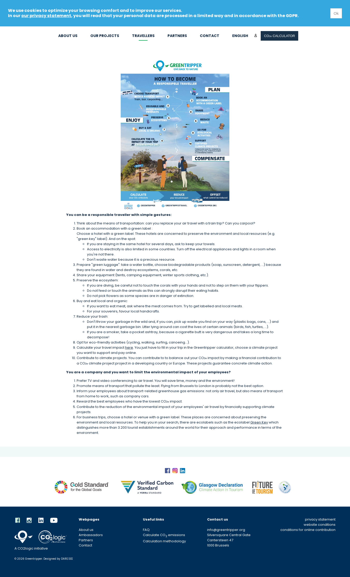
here (129, 347)
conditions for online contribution (308, 529)
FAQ (146, 529)
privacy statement (320, 519)
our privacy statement (46, 16)
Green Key (259, 422)
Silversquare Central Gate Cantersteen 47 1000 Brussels (229, 540)
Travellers (143, 35)
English (240, 35)
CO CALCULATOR (279, 36)
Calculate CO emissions (164, 534)
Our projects (104, 35)
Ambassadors (91, 534)
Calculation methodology (164, 541)
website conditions (320, 524)
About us (67, 35)
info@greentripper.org (226, 529)
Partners (177, 35)
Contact (209, 35)
